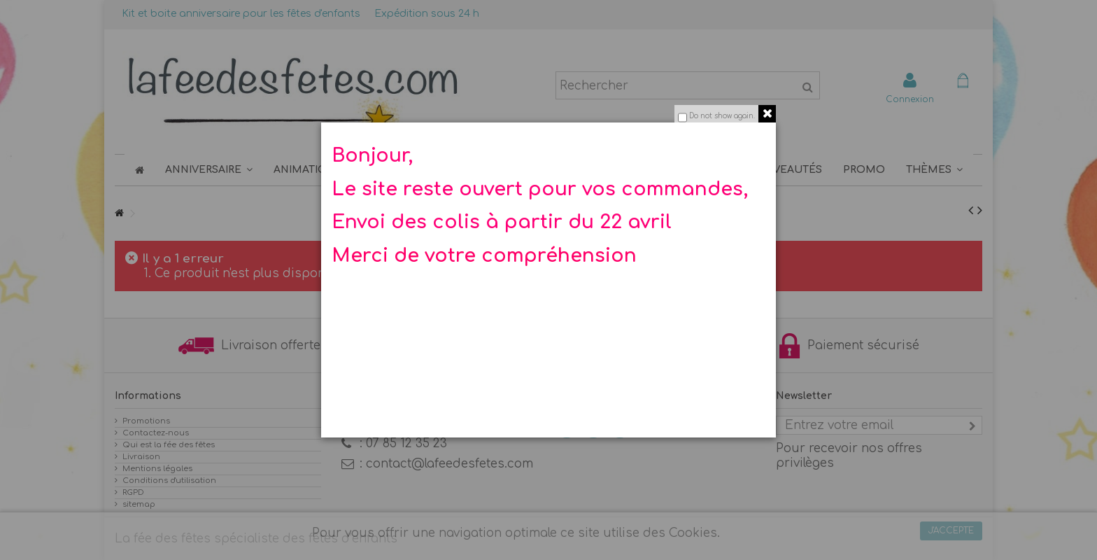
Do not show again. (722, 116)
